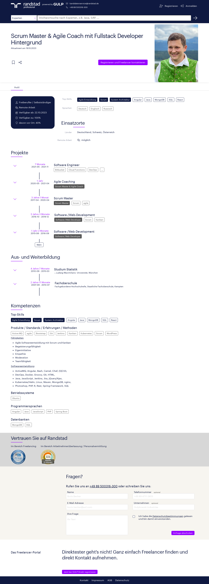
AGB (109, 580)
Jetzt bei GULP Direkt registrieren (80, 572)
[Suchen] (195, 18)
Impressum (98, 580)
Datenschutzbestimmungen (168, 516)
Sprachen (67, 108)
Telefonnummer (142, 492)
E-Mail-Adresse (75, 502)
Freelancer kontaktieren (123, 62)
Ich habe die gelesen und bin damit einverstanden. (165, 517)
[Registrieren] (168, 5)
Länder (68, 132)
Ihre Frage (72, 513)
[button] (24, 18)
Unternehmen (141, 502)
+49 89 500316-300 (79, 7)
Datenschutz (122, 580)
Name (70, 492)
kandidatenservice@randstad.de (84, 3)
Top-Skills (67, 99)
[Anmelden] (188, 5)
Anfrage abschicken (183, 533)
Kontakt (84, 580)
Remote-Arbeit (64, 140)
